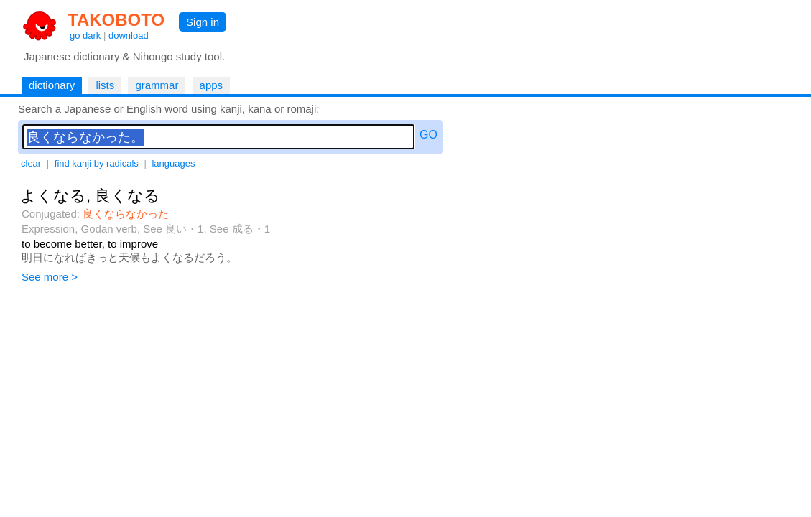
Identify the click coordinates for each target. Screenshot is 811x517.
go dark (85, 35)
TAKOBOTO (116, 19)
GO (428, 135)
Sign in (202, 22)
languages (173, 163)
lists (105, 85)
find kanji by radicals (97, 163)
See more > (50, 277)
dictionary (52, 85)
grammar (156, 85)
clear (31, 163)
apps (211, 85)
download (128, 35)
